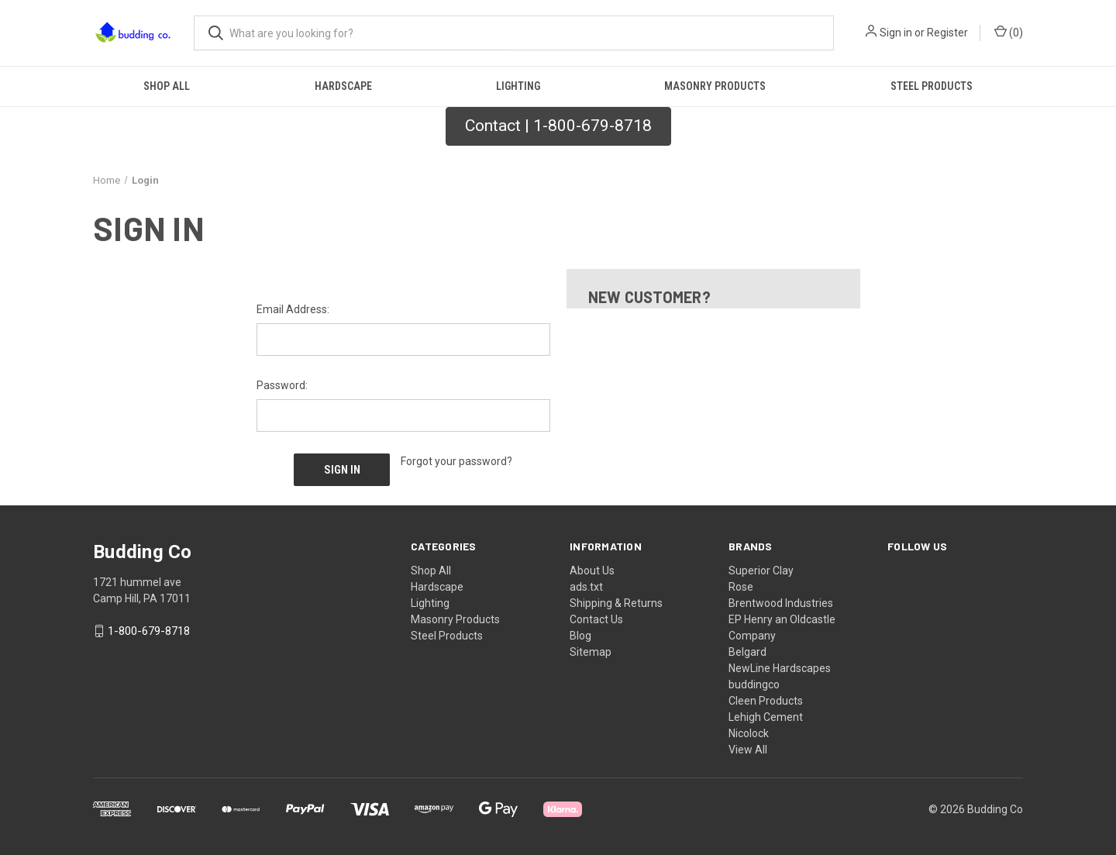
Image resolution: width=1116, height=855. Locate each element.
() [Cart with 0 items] (1008, 32)
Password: (282, 385)
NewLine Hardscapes (779, 666)
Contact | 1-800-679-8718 (558, 125)
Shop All (166, 86)
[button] (558, 126)
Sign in (896, 32)
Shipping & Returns (616, 601)
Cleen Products (765, 698)
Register (947, 32)
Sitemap (590, 649)
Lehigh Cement (765, 714)
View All (747, 747)
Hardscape (343, 86)
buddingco (754, 682)
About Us (592, 568)
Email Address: (293, 309)
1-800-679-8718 (149, 629)
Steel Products (931, 86)
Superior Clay (761, 568)
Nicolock (748, 731)
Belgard (747, 649)
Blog (580, 633)
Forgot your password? (456, 461)
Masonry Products (715, 86)
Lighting (518, 86)
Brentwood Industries (780, 601)
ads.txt (586, 584)
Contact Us (596, 617)
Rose (740, 584)
